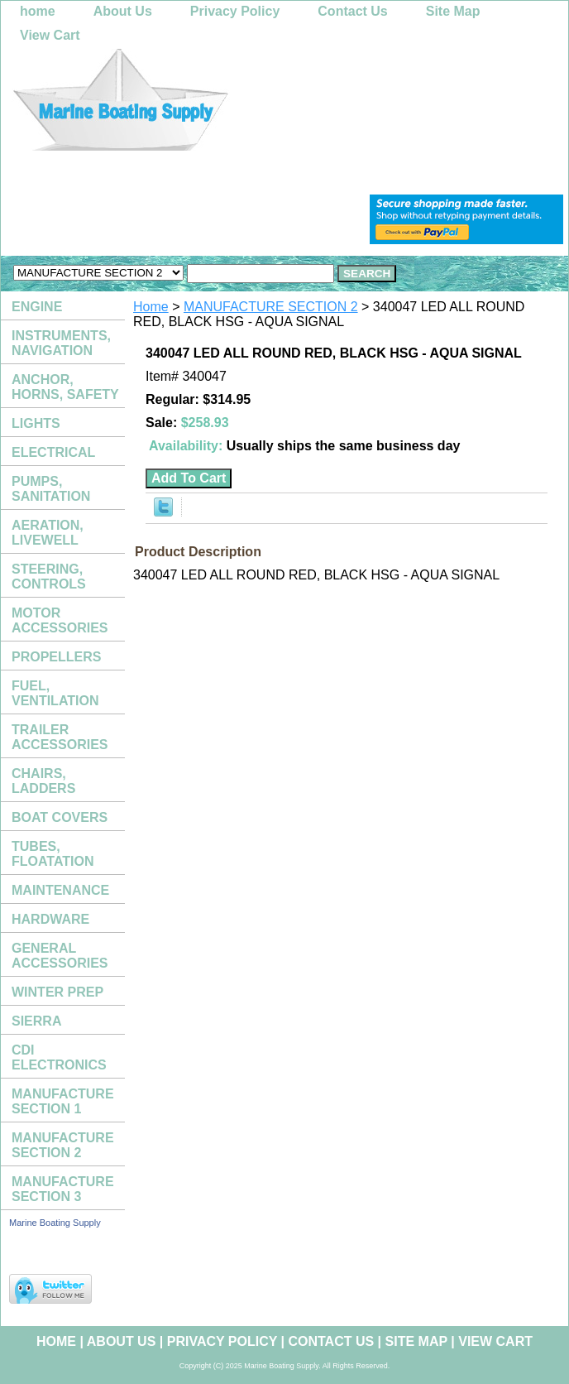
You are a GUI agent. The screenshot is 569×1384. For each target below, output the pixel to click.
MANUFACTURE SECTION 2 (271, 307)
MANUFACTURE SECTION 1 (63, 1101)
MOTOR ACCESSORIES (60, 620)
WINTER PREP (57, 992)
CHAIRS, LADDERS (43, 780)
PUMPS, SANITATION (51, 488)
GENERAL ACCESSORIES (60, 955)
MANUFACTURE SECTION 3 (63, 1189)
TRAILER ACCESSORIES (60, 737)
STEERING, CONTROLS (49, 576)
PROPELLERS (56, 657)
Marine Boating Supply (55, 1223)
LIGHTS (36, 423)
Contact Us (352, 11)
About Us (122, 11)
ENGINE (37, 307)
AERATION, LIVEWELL (48, 532)
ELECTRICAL (53, 452)
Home (151, 307)
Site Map (453, 11)
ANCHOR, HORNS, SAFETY (65, 386)
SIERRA (36, 1021)
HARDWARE (50, 919)
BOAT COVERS (60, 817)
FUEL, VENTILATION (55, 693)
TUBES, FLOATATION (53, 853)
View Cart (50, 35)
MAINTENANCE (60, 890)
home (37, 11)
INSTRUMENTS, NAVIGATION (61, 343)
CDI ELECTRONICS (59, 1057)
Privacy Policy (235, 11)
